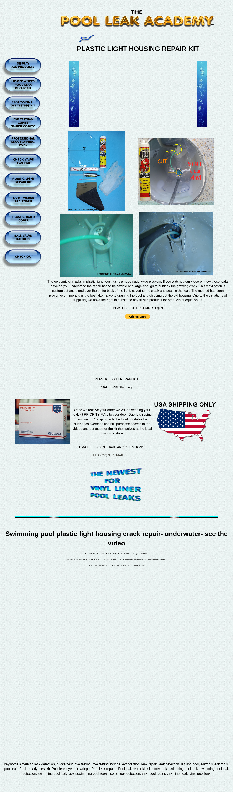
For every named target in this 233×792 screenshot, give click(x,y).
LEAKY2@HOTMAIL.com (112, 455)
